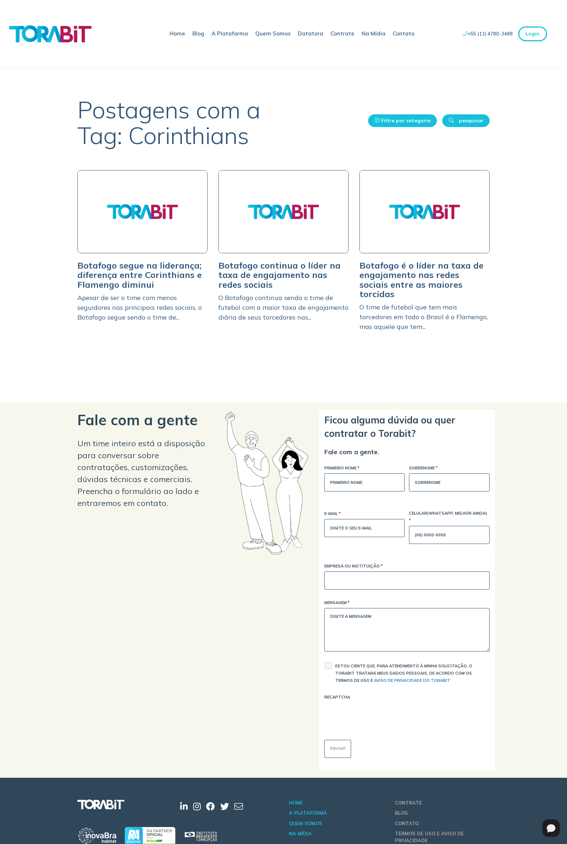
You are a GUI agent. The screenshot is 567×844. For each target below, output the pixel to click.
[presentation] (379, 716)
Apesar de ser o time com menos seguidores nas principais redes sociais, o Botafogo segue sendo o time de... (139, 307)
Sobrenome (423, 468)
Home (177, 33)
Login (532, 33)
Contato (403, 33)
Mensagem (337, 603)
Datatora (310, 33)
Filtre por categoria (403, 120)
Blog (198, 33)
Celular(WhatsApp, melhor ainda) (448, 517)
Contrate (342, 33)
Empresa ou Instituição (353, 567)
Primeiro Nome (341, 468)
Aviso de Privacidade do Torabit (412, 680)
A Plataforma (230, 33)
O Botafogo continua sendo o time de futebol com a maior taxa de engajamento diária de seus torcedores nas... (283, 307)
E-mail (332, 514)
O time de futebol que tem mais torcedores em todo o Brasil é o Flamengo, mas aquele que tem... (423, 317)
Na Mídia (373, 33)
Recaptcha (337, 697)
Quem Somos (273, 33)
